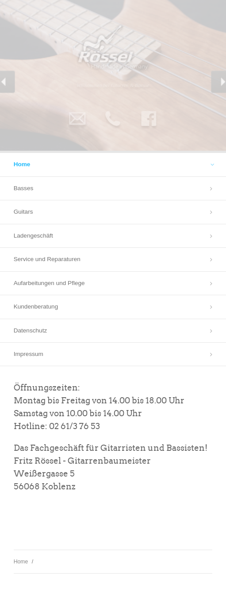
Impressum (28, 354)
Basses (24, 188)
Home (22, 164)
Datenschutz (30, 330)
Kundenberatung (36, 306)
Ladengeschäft (33, 235)
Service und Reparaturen (47, 259)
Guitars (23, 211)
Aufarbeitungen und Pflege (49, 283)
